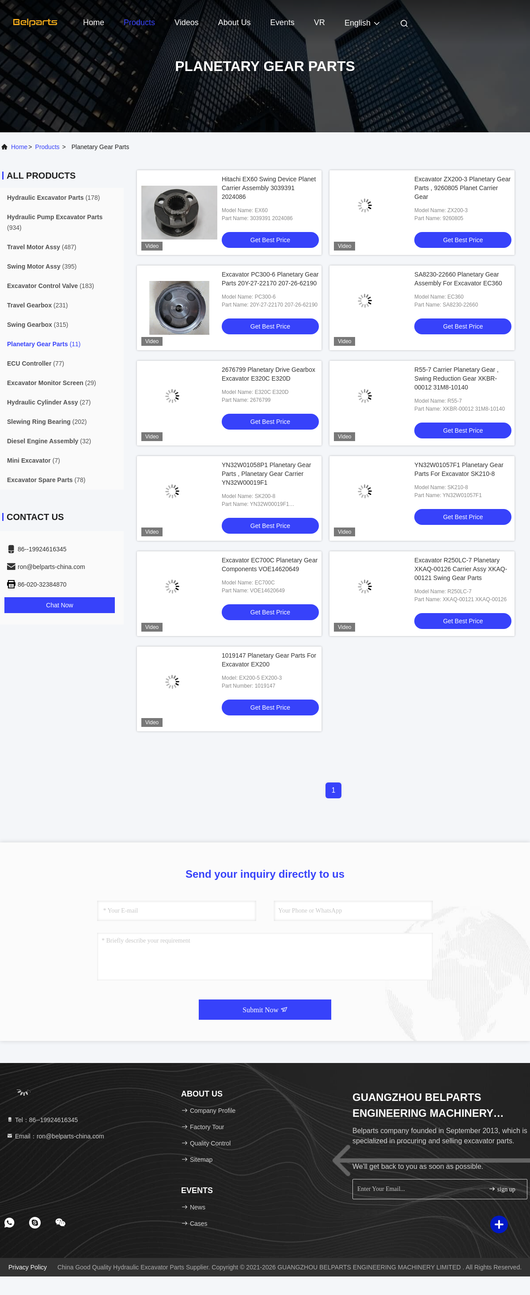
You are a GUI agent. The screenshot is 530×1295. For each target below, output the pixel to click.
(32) (49, 441)
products (47, 146)
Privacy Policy (27, 1267)
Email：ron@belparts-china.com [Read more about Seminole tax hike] (55, 1136)
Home (93, 22)
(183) (50, 285)
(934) (54, 222)
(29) (51, 382)
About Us (234, 22)
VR (319, 22)
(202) (47, 421)
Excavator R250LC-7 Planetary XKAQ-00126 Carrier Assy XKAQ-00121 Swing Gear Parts (460, 569)
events (282, 22)
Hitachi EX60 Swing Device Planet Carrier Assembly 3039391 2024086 (269, 188)
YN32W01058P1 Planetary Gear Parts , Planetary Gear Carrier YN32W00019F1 (266, 473)
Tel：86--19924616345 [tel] (42, 1119)
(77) (35, 363)
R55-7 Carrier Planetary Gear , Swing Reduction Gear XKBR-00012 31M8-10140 (456, 378)
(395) (41, 266)
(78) (46, 479)
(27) (49, 402)
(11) (44, 344)
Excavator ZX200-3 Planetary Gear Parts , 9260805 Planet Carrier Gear (462, 188)
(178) (53, 197)
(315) (37, 324)
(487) (41, 247)
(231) (37, 305)
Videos (186, 22)
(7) (33, 460)
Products (139, 22)
